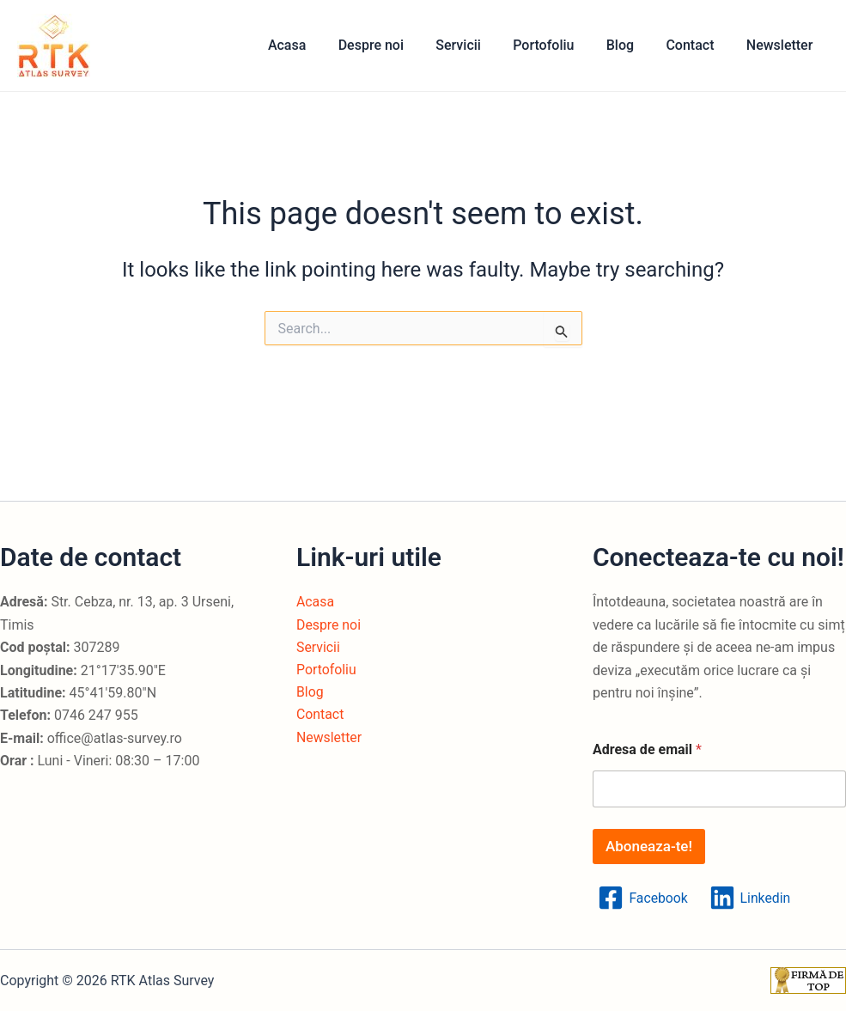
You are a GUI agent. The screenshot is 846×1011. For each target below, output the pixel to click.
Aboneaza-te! (649, 846)
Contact (697, 45)
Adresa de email (647, 749)
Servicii (479, 45)
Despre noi (396, 45)
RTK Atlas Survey (107, 45)
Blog (631, 45)
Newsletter (781, 45)
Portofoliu (559, 45)
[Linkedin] (750, 898)
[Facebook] (643, 898)
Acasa (316, 45)
